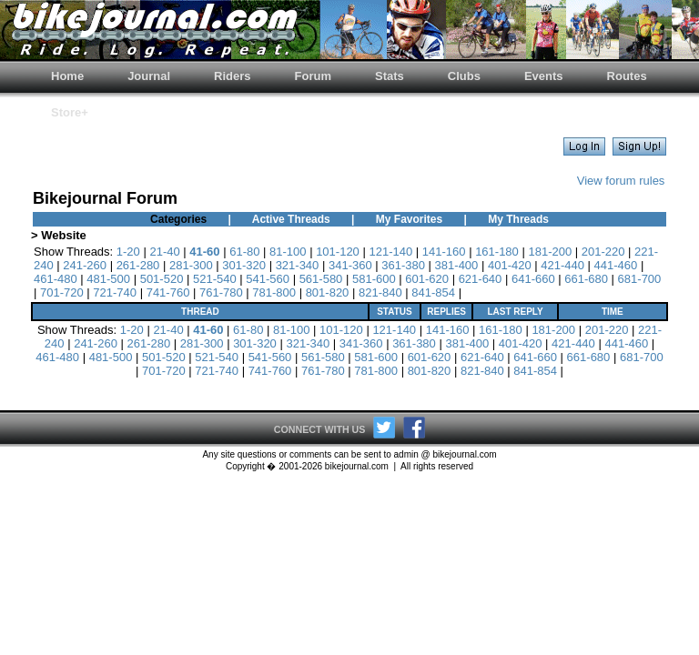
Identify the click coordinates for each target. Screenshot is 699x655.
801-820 (328, 292)
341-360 (350, 265)
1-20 (128, 251)
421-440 (562, 265)
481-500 (108, 279)
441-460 (616, 265)
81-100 (287, 251)
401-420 (510, 265)
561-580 (321, 279)
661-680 (586, 279)
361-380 (403, 265)
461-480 (55, 279)
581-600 (374, 279)
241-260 (84, 265)
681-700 (640, 279)
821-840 (380, 292)
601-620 (427, 279)
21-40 (164, 251)
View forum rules (621, 180)
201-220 (603, 251)
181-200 (550, 251)
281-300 (191, 265)
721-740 (115, 292)
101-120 (338, 251)
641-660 (533, 279)
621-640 (480, 279)
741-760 (168, 292)
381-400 (457, 265)
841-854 (433, 292)
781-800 (274, 292)
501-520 (162, 279)
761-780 (221, 292)
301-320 (244, 265)
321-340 (297, 265)
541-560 (267, 279)
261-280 (138, 265)
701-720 (62, 292)
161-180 (497, 251)
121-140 (390, 251)
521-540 (215, 279)
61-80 (244, 251)
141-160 (444, 251)
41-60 (204, 251)
